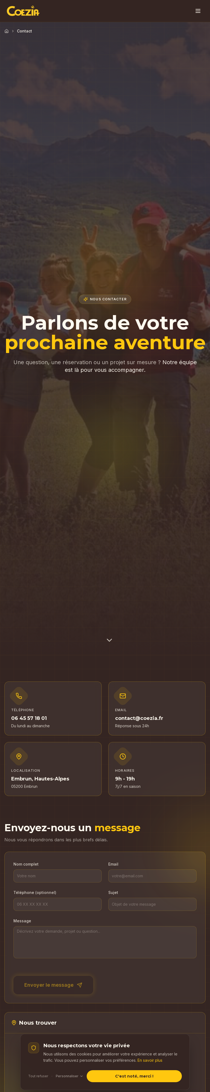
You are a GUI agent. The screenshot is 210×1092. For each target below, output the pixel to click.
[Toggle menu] (197, 10)
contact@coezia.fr (139, 718)
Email (113, 864)
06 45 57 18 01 (29, 718)
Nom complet (26, 864)
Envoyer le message (53, 985)
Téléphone (34, 892)
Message (22, 921)
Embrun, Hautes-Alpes (40, 779)
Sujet (113, 892)
